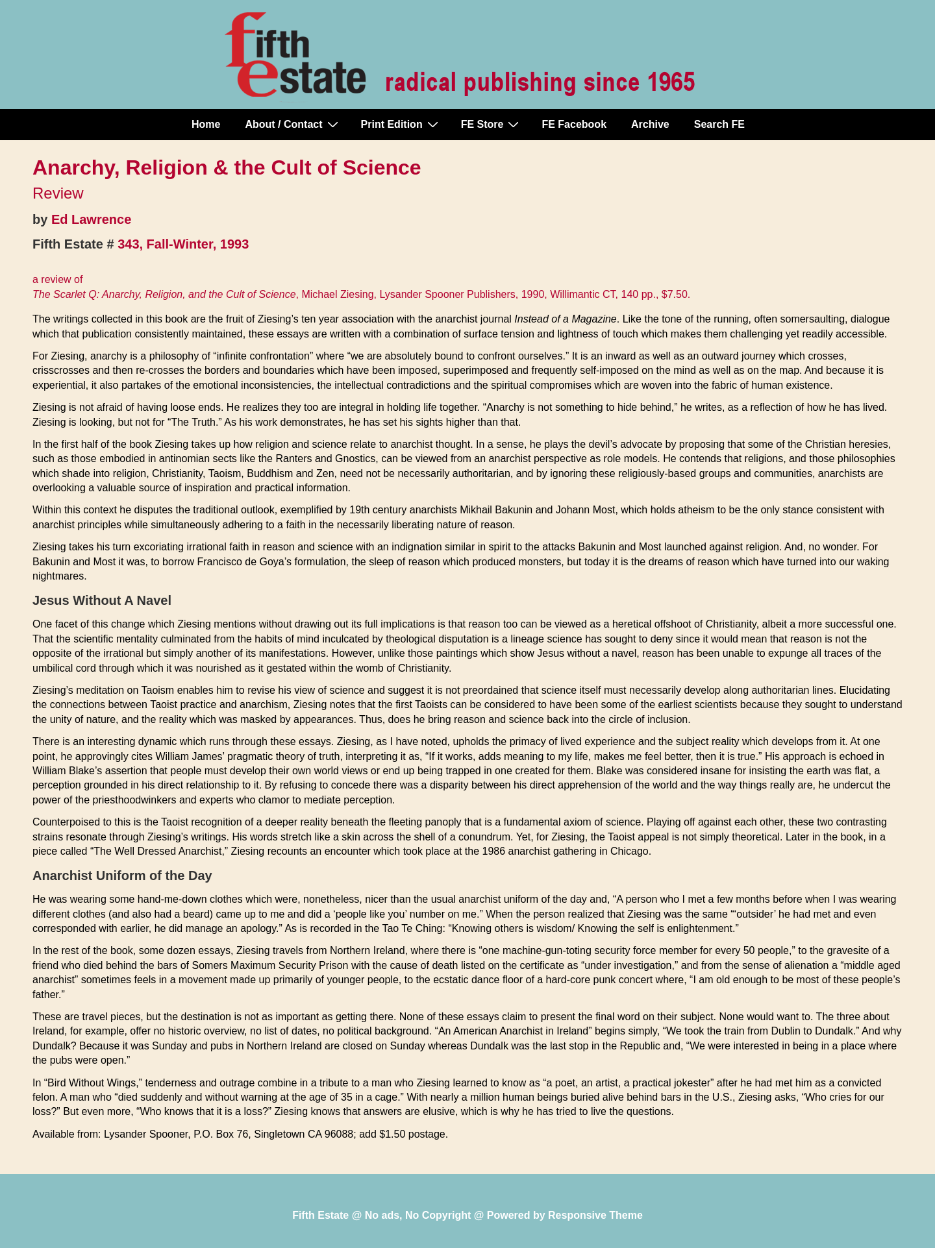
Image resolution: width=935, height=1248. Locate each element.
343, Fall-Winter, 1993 (183, 244)
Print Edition (401, 124)
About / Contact (293, 124)
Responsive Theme (595, 1215)
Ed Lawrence (91, 219)
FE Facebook (574, 124)
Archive (650, 124)
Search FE (719, 124)
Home (206, 124)
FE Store (492, 124)
